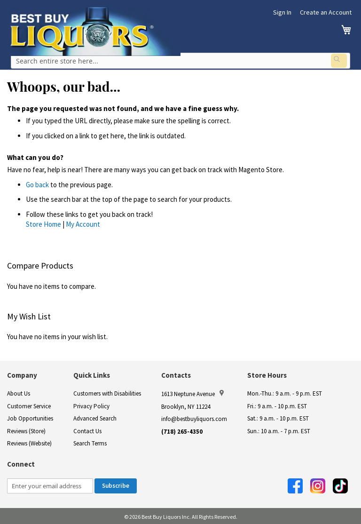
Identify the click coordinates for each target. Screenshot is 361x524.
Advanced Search (95, 417)
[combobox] (180, 60)
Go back (37, 183)
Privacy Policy (91, 405)
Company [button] (22, 373)
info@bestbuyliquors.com (194, 417)
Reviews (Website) (29, 442)
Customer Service (29, 405)
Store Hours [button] (267, 373)
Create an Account (326, 12)
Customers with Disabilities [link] (107, 392)
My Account (83, 222)
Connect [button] (21, 462)
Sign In (282, 12)
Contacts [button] (176, 373)
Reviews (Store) (26, 430)
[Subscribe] (115, 484)
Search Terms (90, 442)
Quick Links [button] (91, 373)
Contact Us (87, 430)
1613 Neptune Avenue (192, 392)
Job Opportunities (30, 417)
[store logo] (94, 31)
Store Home (43, 222)
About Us (18, 392)
